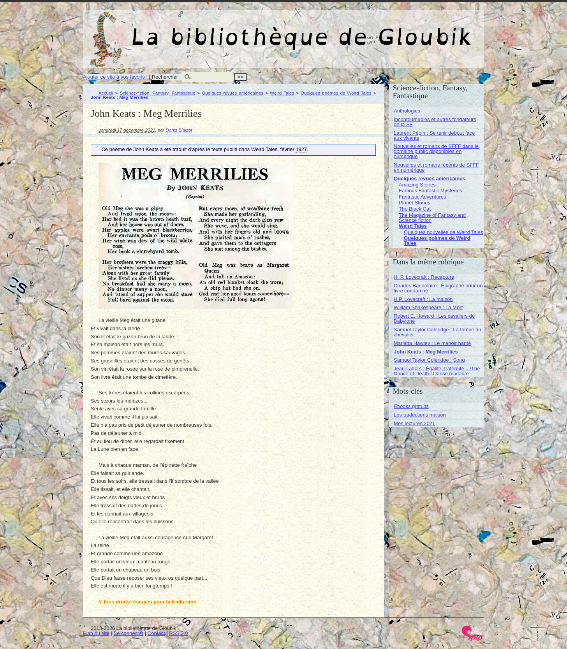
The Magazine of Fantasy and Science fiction (432, 217)
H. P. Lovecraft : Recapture (424, 277)
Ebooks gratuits (411, 406)
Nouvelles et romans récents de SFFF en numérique (436, 167)
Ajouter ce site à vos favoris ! (115, 77)
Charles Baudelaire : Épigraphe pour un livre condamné (438, 288)
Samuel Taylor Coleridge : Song (429, 360)
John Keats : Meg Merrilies (426, 352)
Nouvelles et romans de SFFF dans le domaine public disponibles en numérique (436, 151)
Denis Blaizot (179, 129)
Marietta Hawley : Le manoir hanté (432, 343)
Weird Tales (282, 92)
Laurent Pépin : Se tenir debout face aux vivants (434, 135)
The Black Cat (415, 209)
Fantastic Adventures (422, 197)
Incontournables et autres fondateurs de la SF (435, 121)
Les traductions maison (420, 415)
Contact (156, 633)
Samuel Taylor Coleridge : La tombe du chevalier (437, 332)
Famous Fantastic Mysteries (430, 190)
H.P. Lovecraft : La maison (423, 299)
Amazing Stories (417, 185)
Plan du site (96, 633)
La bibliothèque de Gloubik (366, 30)
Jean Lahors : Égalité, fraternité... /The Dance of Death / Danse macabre (437, 371)
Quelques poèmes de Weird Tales (336, 92)
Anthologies (407, 111)
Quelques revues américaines (232, 92)
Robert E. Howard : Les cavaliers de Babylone (434, 318)
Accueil (106, 92)
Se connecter (129, 633)
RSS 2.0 (178, 633)
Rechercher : (166, 77)
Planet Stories (414, 203)
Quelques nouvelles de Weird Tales (443, 232)
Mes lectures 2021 (414, 423)
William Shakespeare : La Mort (428, 307)
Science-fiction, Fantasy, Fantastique (157, 92)
